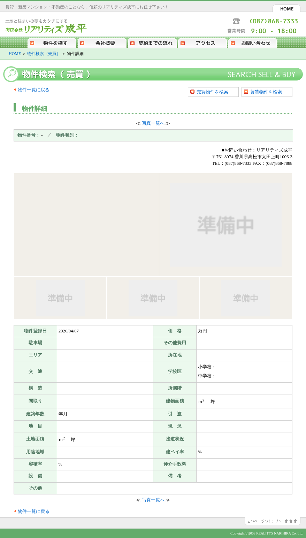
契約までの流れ (152, 42)
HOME (286, 8)
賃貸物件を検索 (266, 91)
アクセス (202, 42)
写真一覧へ (153, 123)
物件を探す (52, 42)
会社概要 (102, 42)
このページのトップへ (275, 521)
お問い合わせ (252, 42)
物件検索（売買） (44, 53)
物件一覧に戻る (33, 89)
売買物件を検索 (212, 91)
